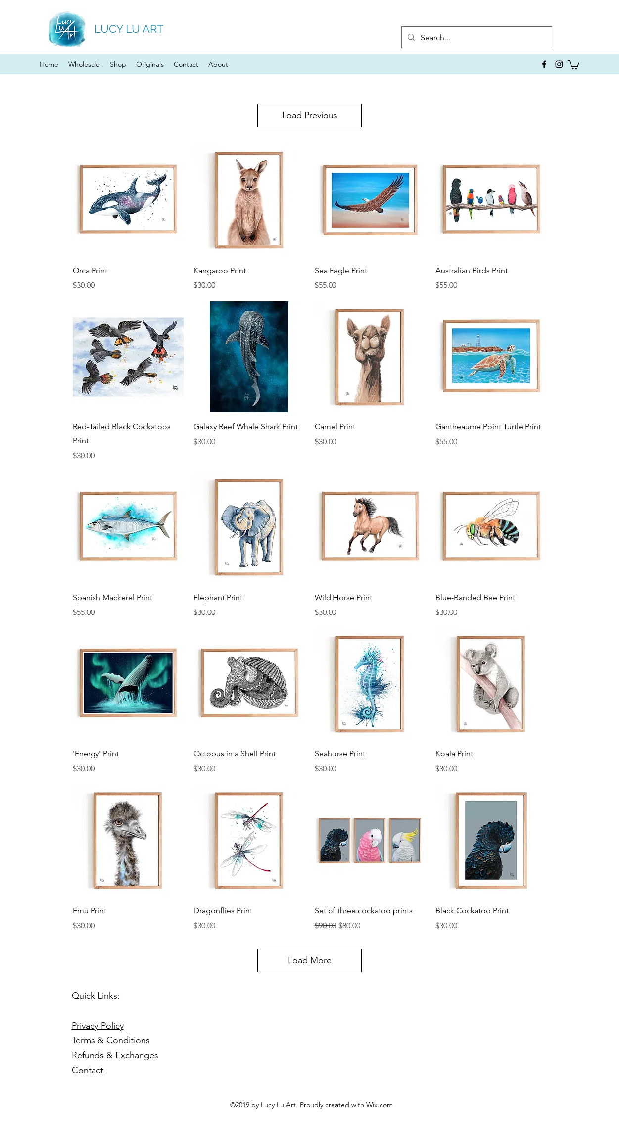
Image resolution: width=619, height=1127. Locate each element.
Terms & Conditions (111, 1040)
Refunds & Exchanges (115, 1055)
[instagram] (559, 64)
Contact (87, 1070)
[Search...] (476, 37)
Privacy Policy (98, 1025)
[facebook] (544, 64)
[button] (573, 64)
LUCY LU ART (129, 28)
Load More (310, 960)
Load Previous (309, 115)
